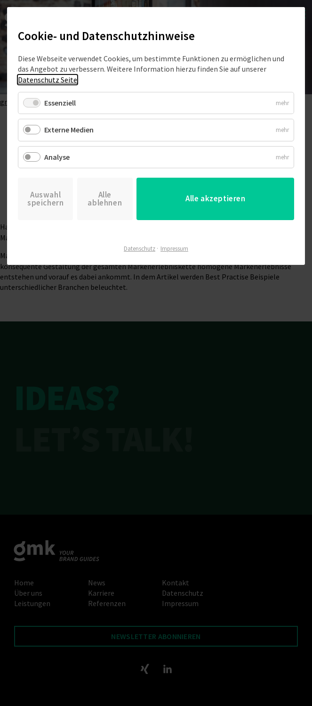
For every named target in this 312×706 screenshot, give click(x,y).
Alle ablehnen (105, 198)
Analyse (57, 157)
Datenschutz (139, 249)
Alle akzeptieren (215, 198)
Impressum (174, 249)
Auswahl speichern (45, 198)
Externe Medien (69, 129)
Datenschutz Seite (47, 79)
